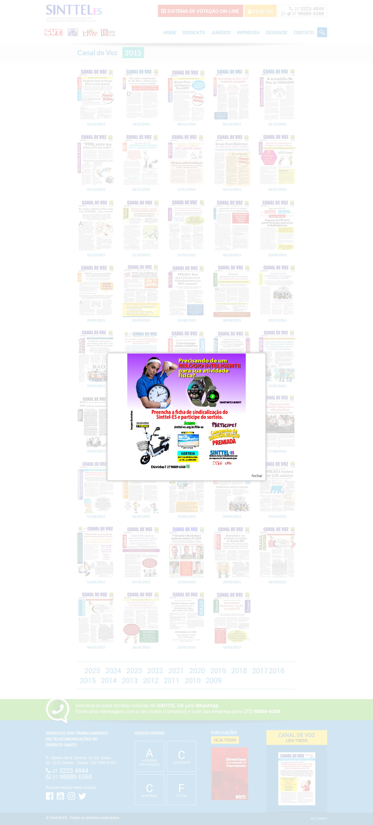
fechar (257, 475)
